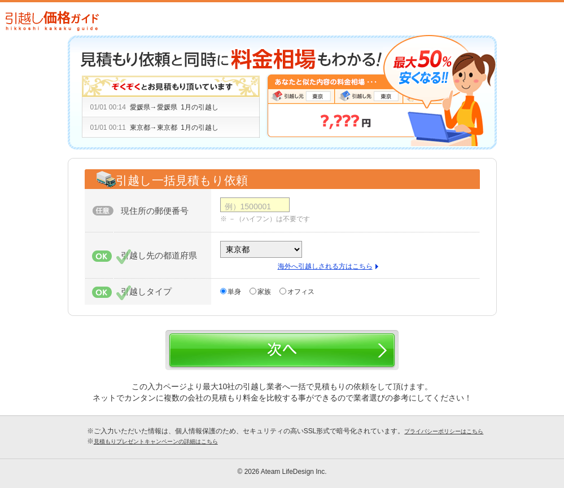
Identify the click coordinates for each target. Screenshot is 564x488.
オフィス (300, 292)
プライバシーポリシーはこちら (443, 431)
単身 (234, 292)
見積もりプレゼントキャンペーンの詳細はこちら (156, 441)
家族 (264, 292)
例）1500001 (248, 206)
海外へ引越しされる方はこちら (325, 266)
